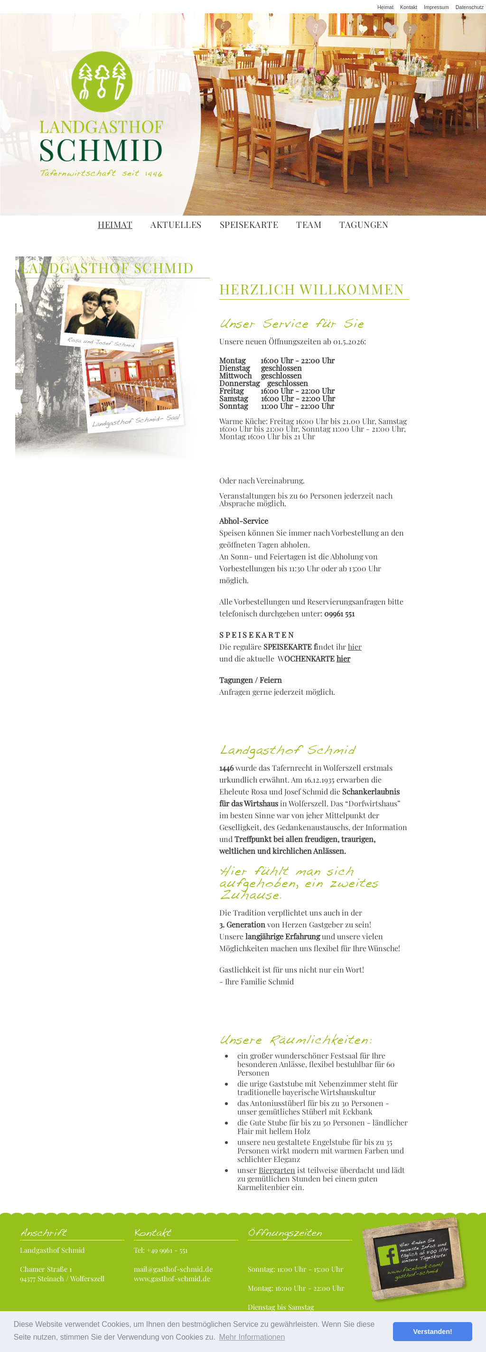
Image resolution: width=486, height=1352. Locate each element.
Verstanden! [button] (432, 1331)
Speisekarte (249, 224)
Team (308, 224)
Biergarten (277, 1170)
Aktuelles (176, 224)
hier (355, 647)
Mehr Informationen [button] (252, 1337)
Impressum (436, 7)
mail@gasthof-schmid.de (173, 1269)
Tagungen (363, 224)
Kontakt (408, 7)
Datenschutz (470, 7)
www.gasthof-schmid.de (172, 1278)
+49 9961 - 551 (167, 1250)
